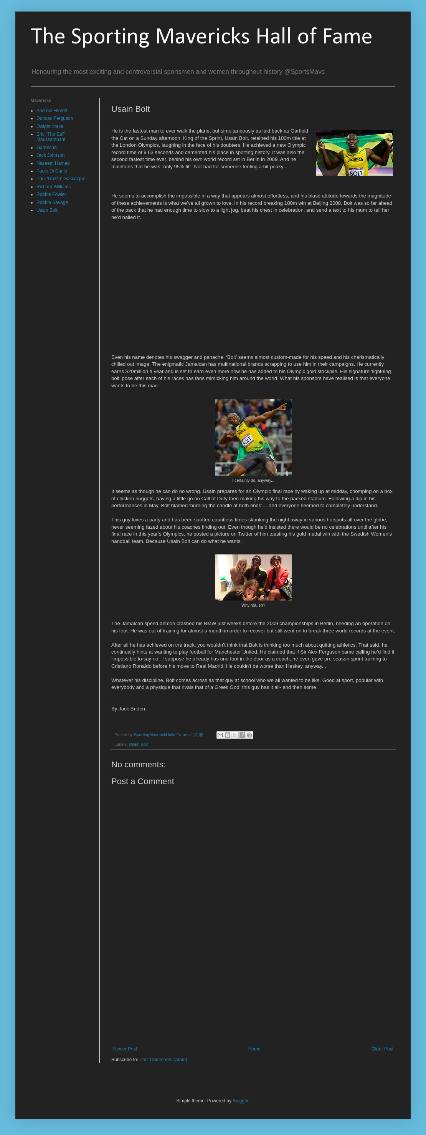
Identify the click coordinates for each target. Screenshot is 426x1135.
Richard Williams (53, 186)
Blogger (240, 1100)
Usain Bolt (138, 744)
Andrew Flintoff (51, 110)
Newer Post (125, 1049)
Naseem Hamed (53, 163)
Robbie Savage (52, 202)
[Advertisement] (253, 998)
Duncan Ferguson (54, 118)
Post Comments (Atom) (163, 1059)
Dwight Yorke (49, 126)
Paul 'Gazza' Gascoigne (60, 178)
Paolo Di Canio (51, 171)
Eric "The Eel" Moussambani (50, 136)
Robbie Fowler (51, 194)
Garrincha (46, 147)
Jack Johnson (50, 155)
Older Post (382, 1049)
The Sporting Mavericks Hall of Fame (202, 37)
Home (254, 1049)
